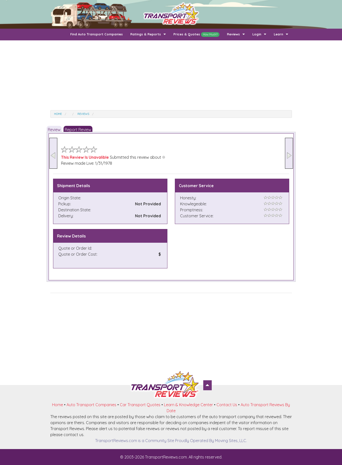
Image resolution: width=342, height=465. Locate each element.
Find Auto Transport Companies (96, 34)
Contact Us (226, 404)
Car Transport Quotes (140, 404)
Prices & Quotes (196, 34)
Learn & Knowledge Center (188, 404)
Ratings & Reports (145, 34)
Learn (278, 34)
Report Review (78, 129)
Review (54, 129)
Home (57, 404)
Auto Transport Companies (91, 404)
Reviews (233, 34)
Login (256, 34)
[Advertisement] (171, 75)
